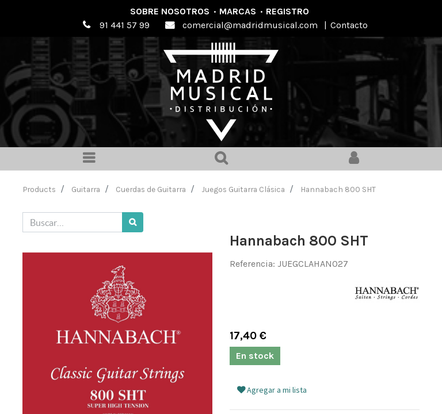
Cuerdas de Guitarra (151, 189)
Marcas (237, 11)
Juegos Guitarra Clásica (243, 189)
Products (39, 189)
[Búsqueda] (132, 222)
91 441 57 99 (125, 25)
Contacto (349, 25)
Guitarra (85, 189)
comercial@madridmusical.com (250, 25)
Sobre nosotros (169, 11)
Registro (287, 11)
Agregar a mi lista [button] (272, 390)
